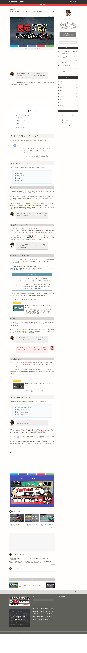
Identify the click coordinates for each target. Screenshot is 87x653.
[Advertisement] (32, 61)
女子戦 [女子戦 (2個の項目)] (42, 613)
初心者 (11, 9)
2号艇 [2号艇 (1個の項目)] (35, 607)
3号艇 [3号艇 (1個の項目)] (38, 607)
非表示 (34, 111)
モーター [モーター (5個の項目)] (52, 608)
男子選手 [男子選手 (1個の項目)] (35, 618)
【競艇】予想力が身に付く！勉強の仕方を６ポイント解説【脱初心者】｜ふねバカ (28, 558)
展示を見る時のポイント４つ (22, 117)
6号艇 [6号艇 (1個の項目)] (50, 607)
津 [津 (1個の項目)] (50, 616)
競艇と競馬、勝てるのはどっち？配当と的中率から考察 (68, 71)
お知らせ (69, 81)
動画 (69, 90)
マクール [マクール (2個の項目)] (47, 608)
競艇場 (69, 96)
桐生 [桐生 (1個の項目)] (42, 616)
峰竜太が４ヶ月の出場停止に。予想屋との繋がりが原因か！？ (68, 52)
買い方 (69, 105)
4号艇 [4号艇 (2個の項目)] (42, 607)
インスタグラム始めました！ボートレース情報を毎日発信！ (68, 57)
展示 (11, 452)
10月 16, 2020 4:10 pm (13, 559)
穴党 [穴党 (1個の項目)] (42, 618)
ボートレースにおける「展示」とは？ (24, 115)
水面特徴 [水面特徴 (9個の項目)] (46, 616)
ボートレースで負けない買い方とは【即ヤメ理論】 (68, 66)
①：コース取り (21, 118)
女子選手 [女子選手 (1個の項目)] (46, 613)
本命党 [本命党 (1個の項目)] (39, 616)
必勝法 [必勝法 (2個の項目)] (35, 616)
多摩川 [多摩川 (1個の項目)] (35, 613)
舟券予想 (69, 102)
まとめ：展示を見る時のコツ (22, 127)
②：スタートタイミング (23, 120)
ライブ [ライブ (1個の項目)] (35, 610)
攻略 (69, 93)
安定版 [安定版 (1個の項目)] (51, 613)
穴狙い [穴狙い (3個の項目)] (46, 618)
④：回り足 (20, 123)
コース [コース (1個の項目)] (39, 608)
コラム (69, 84)
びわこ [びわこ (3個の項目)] (35, 608)
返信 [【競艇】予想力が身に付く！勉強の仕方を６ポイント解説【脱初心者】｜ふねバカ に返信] (53, 564)
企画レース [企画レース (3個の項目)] (51, 610)
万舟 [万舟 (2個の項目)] (43, 610)
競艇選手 (69, 99)
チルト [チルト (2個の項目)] (43, 608)
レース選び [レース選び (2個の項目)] (39, 610)
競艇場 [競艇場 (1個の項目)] (50, 618)
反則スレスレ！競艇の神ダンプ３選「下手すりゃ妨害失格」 (68, 61)
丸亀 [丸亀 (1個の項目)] (47, 610)
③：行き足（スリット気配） (24, 121)
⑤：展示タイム (21, 124)
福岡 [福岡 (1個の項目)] (39, 618)
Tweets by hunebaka (61, 596)
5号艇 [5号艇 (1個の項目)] (46, 607)
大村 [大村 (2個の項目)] (38, 613)
